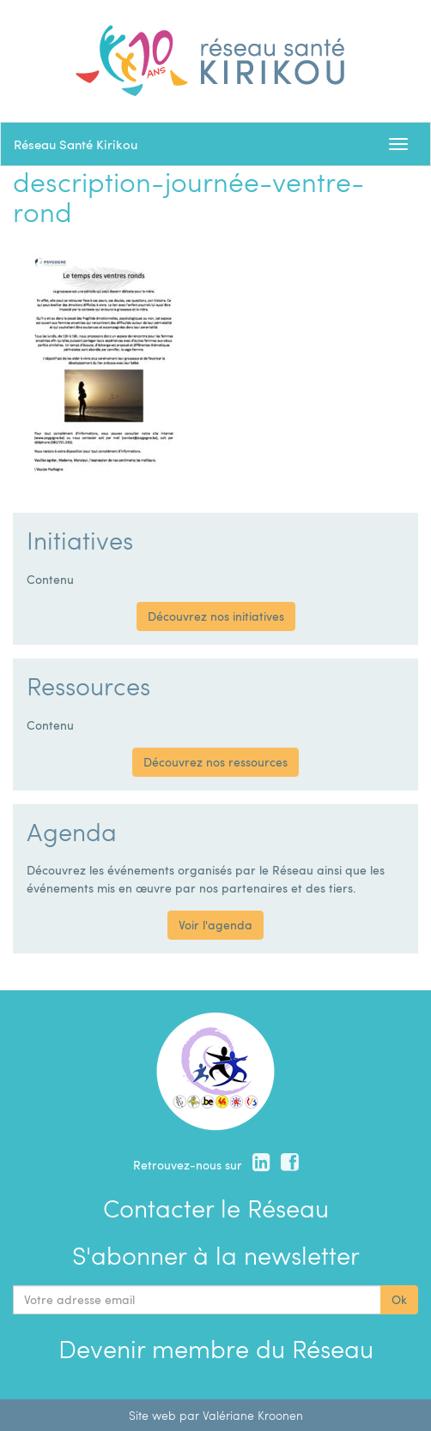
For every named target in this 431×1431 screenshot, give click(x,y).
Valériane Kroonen (253, 1415)
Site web (152, 1415)
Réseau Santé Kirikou (75, 144)
